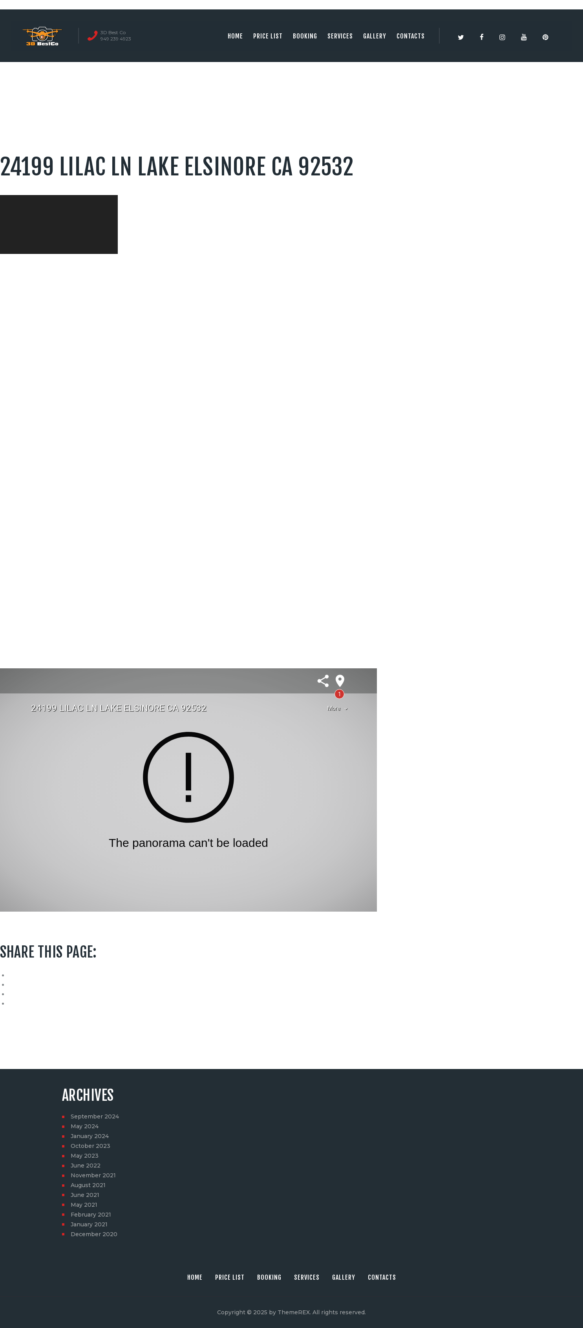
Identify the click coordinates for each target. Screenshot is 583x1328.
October (90, 1145)
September (95, 1116)
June (86, 1165)
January (90, 1136)
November (93, 1175)
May (85, 1126)
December (94, 1234)
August (88, 1185)
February (91, 1214)
